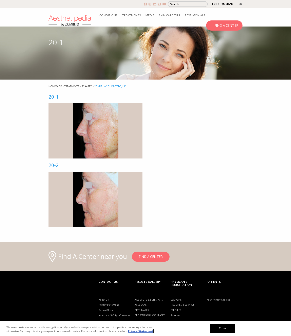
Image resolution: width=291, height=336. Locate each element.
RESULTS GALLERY (148, 282)
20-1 (53, 96)
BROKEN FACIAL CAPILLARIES (150, 315)
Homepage (55, 86)
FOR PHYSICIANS (222, 4)
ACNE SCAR (141, 304)
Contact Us (108, 282)
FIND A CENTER (226, 25)
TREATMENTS (131, 15)
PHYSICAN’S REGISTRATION (181, 283)
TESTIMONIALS (195, 15)
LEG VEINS (176, 299)
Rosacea (175, 315)
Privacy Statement (109, 304)
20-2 (53, 165)
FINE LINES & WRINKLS (183, 304)
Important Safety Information (115, 315)
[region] (145, 328)
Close (223, 328)
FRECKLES (176, 310)
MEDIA (149, 15)
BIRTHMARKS (142, 310)
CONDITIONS (108, 15)
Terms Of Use (106, 310)
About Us (104, 299)
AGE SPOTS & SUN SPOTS (149, 299)
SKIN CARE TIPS (169, 15)
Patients (214, 282)
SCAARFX (87, 86)
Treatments (71, 86)
